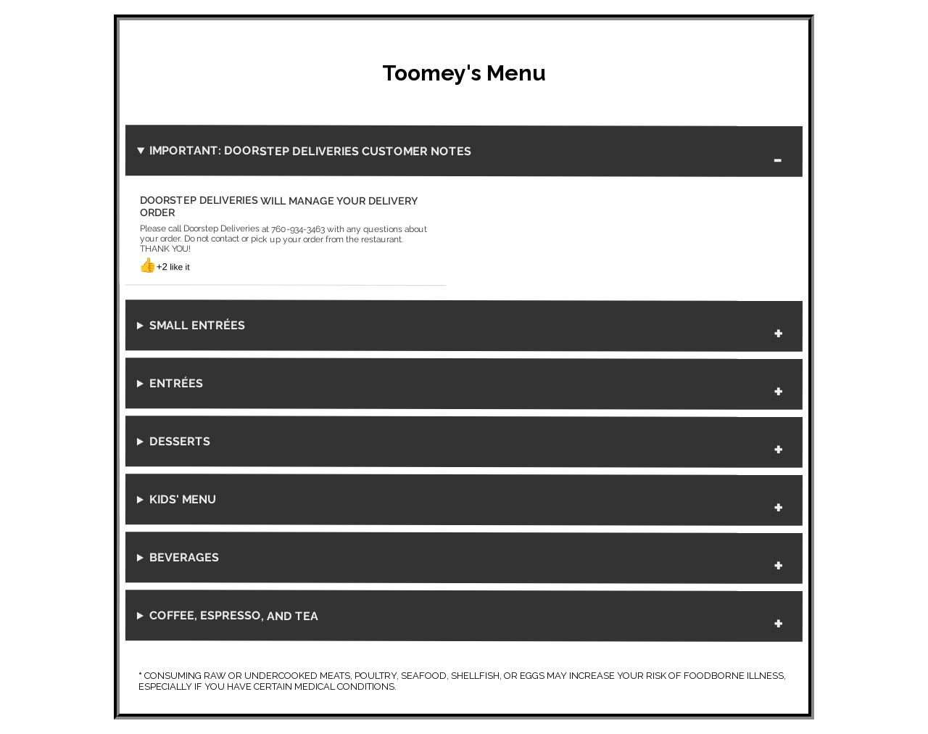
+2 (162, 266)
